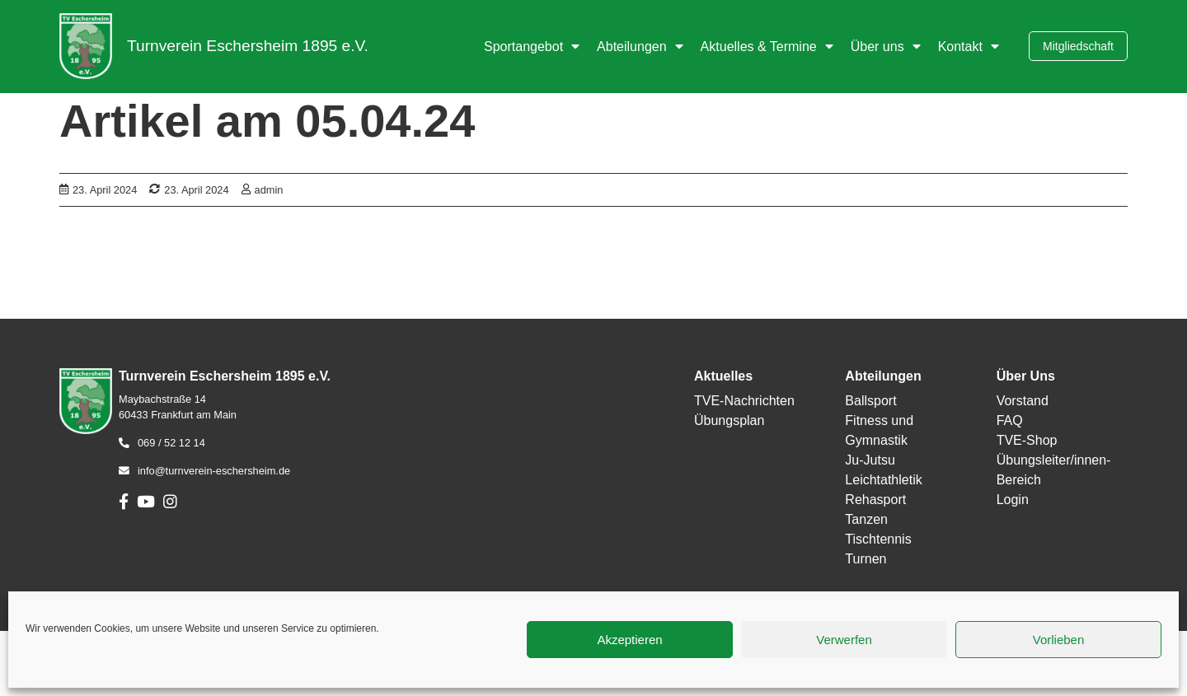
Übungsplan (729, 420)
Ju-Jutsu (869, 460)
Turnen (865, 559)
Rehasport (875, 500)
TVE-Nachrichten (744, 401)
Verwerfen (844, 640)
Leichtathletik (883, 480)
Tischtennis (878, 539)
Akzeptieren (629, 640)
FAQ (1010, 420)
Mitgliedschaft (1078, 46)
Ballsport (870, 401)
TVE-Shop (1027, 440)
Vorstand (1023, 401)
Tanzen (866, 519)
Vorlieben (1059, 640)
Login (1013, 500)
